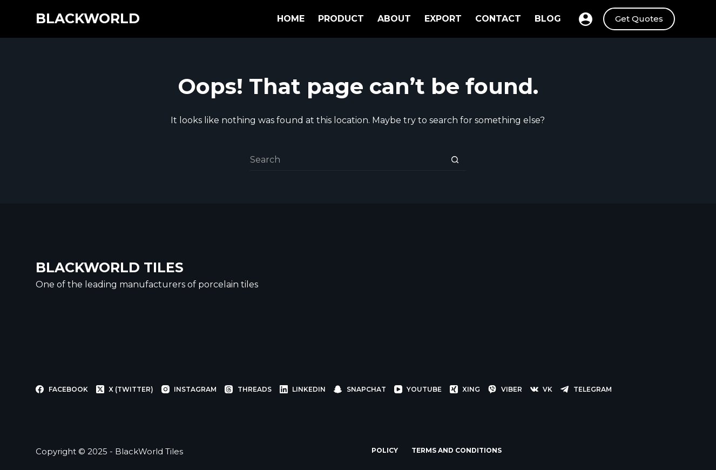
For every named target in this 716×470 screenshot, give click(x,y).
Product (341, 19)
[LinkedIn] (303, 389)
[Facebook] (61, 389)
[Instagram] (189, 389)
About (394, 19)
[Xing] (465, 389)
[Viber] (505, 389)
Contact (498, 19)
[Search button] (455, 160)
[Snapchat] (360, 389)
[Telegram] (585, 389)
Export (443, 19)
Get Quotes (639, 19)
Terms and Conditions (456, 450)
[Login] (585, 19)
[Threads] (248, 389)
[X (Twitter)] (124, 389)
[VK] (541, 389)
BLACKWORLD (88, 18)
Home (291, 19)
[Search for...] (347, 160)
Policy (384, 450)
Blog (548, 19)
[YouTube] (418, 389)
